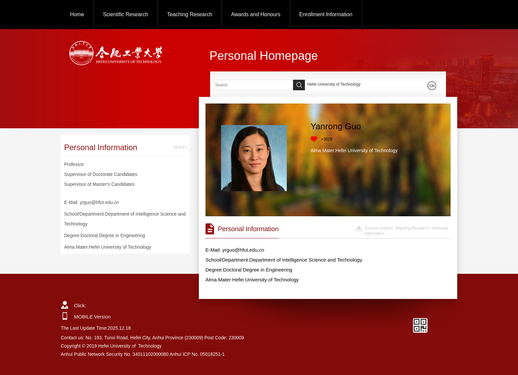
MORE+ (180, 147)
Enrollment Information (325, 14)
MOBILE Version (92, 316)
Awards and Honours (255, 14)
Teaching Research (189, 14)
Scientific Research (125, 14)
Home (77, 14)
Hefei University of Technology (333, 84)
